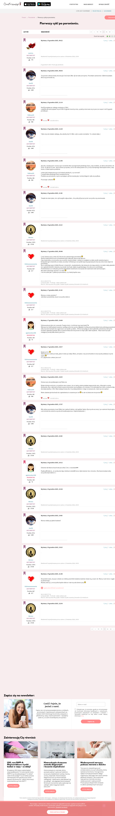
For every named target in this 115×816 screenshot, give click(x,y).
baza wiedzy (88, 4)
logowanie (107, 11)
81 (106, 32)
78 (97, 32)
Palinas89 (31, 115)
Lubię (110, 40)
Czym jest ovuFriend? (83, 11)
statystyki (74, 4)
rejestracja (97, 11)
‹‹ (91, 31)
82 (109, 32)
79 (100, 32)
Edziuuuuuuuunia (31, 264)
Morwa (30, 237)
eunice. (30, 53)
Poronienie (31, 17)
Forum (24, 17)
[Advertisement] (11, 42)
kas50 (31, 83)
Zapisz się (91, 721)
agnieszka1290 (31, 333)
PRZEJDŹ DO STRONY (57, 812)
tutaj (82, 716)
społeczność (104, 4)
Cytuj (105, 40)
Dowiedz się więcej (61, 807)
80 (103, 32)
